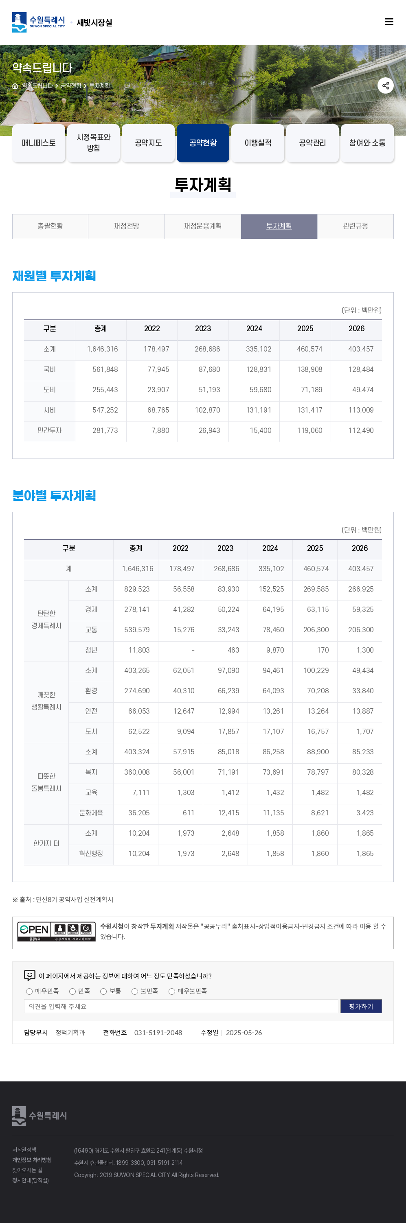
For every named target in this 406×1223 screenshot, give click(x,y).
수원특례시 (40, 1116)
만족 (84, 991)
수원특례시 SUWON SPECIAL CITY (94, 22)
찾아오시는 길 (27, 1170)
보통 (115, 991)
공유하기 (385, 85)
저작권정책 (24, 1150)
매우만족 (47, 991)
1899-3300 (130, 1163)
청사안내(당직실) (30, 1180)
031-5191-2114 (164, 1163)
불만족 (149, 991)
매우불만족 (192, 991)
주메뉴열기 (389, 22)
